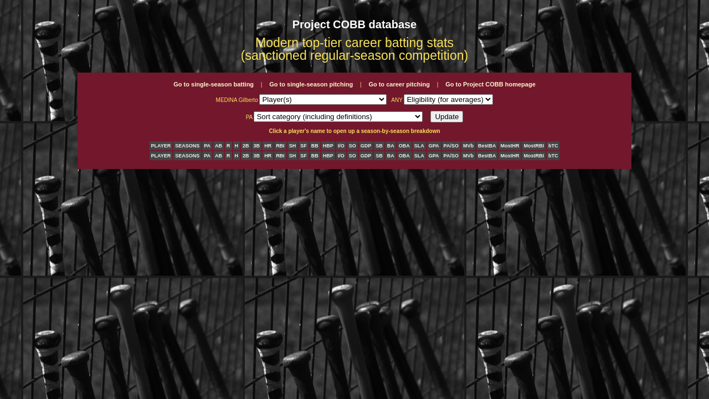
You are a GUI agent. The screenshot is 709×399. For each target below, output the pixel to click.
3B (257, 146)
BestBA (487, 146)
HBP (328, 146)
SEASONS (187, 146)
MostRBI (533, 146)
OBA (404, 146)
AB (218, 146)
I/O (341, 146)
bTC (553, 146)
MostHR (509, 146)
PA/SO (451, 146)
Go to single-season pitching (311, 84)
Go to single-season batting (213, 84)
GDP (366, 146)
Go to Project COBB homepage (490, 84)
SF (303, 146)
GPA (434, 146)
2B (246, 146)
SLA (419, 146)
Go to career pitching (399, 84)
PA (207, 146)
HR (267, 146)
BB (314, 146)
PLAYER (161, 146)
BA (390, 146)
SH (292, 146)
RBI (280, 146)
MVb (468, 146)
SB (379, 146)
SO (352, 146)
